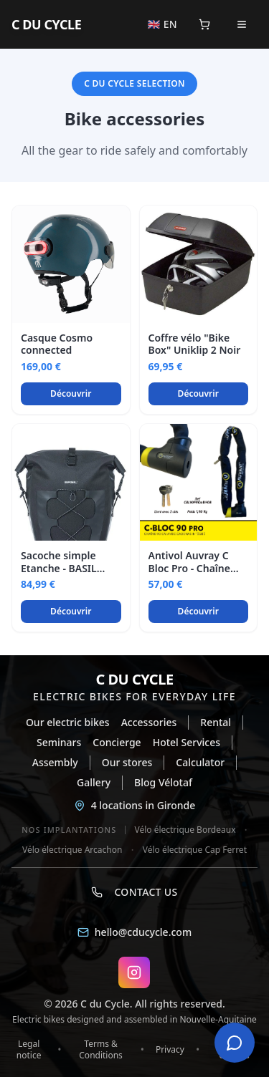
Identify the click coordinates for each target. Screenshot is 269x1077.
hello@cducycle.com (134, 932)
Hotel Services (186, 742)
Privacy (170, 1049)
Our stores (127, 762)
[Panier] (204, 24)
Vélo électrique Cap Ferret (195, 850)
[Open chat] (234, 1043)
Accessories (149, 722)
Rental (215, 722)
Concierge (117, 742)
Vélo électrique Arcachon (72, 850)
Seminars (59, 742)
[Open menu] (242, 24)
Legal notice (29, 1049)
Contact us (134, 892)
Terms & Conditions (101, 1049)
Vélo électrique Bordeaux (184, 830)
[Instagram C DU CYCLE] (134, 972)
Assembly (55, 762)
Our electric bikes (68, 722)
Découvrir (70, 393)
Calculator (200, 762)
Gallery (93, 782)
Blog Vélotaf (163, 782)
